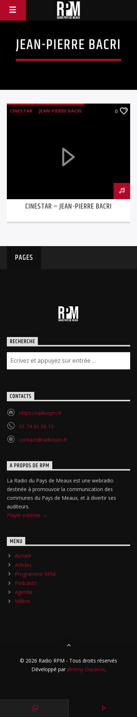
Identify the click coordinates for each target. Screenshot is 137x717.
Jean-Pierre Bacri (60, 111)
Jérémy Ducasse (85, 669)
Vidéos (22, 601)
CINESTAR (21, 111)
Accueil (23, 555)
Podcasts (25, 583)
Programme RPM (35, 573)
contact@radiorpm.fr (43, 439)
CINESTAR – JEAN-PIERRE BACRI (68, 206)
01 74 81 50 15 (36, 426)
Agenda (23, 592)
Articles (23, 564)
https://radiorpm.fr (40, 413)
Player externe (27, 516)
